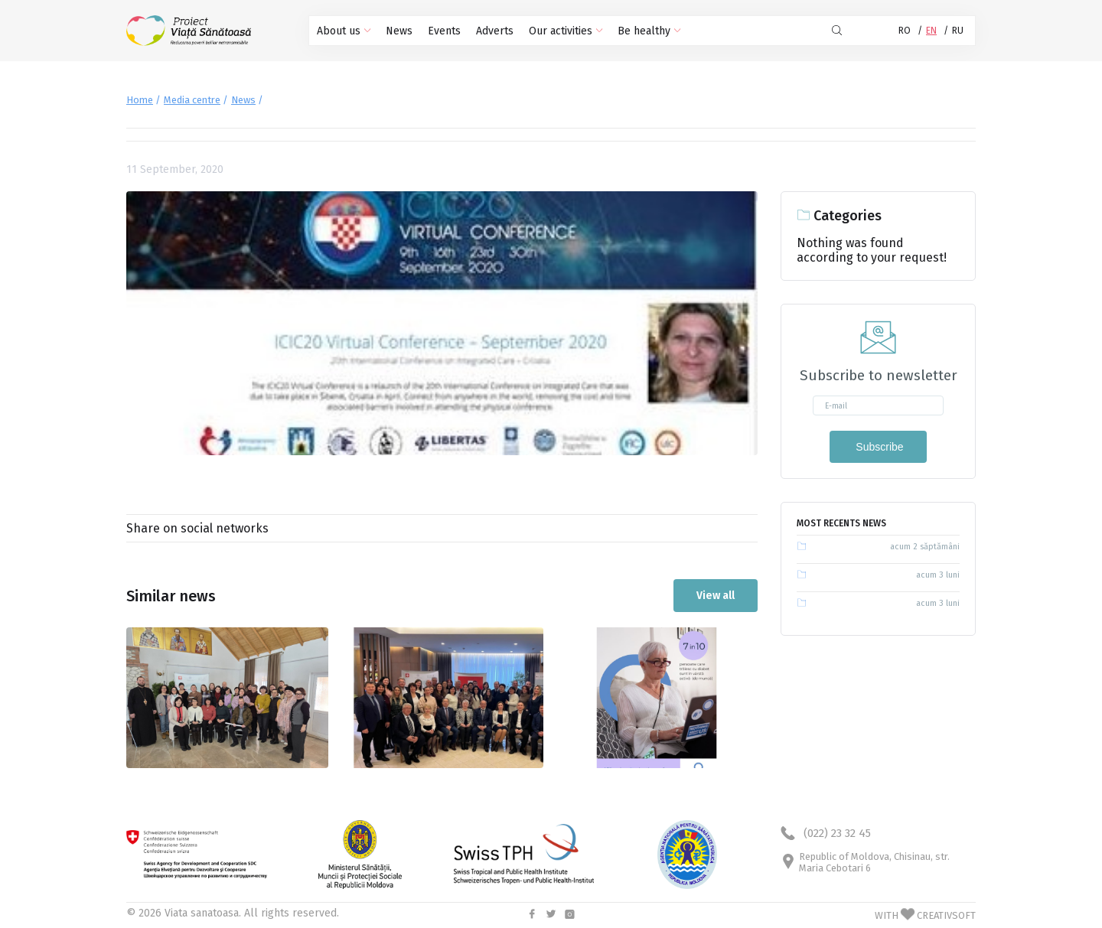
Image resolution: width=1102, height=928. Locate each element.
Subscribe (878, 447)
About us (343, 30)
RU (957, 30)
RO (904, 30)
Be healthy (649, 30)
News (399, 30)
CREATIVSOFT (946, 915)
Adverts (495, 30)
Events (444, 30)
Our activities (565, 30)
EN (931, 30)
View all (715, 595)
